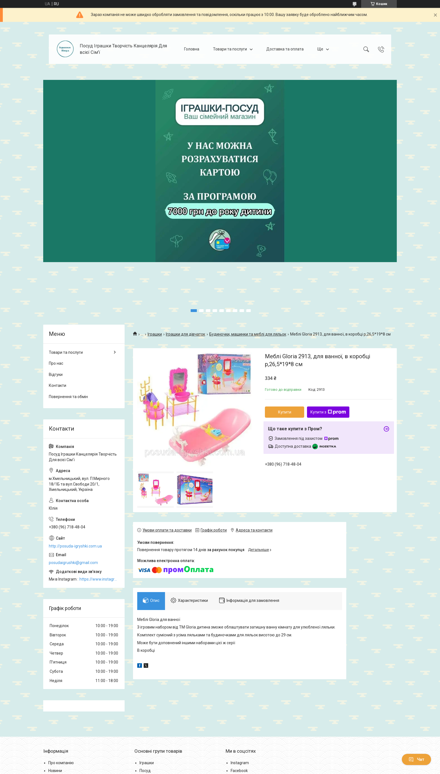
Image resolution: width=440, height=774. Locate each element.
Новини (55, 770)
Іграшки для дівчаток (185, 334)
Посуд (145, 770)
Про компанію (61, 763)
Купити (284, 412)
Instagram (240, 763)
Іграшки (155, 334)
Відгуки (56, 374)
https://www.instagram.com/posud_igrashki (99, 579)
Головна (191, 49)
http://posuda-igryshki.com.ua (75, 546)
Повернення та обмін (68, 396)
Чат (416, 759)
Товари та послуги (230, 49)
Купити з (328, 412)
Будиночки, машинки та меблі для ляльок (247, 334)
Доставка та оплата (285, 49)
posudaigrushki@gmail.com (73, 562)
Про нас (56, 363)
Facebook (239, 770)
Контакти (57, 385)
